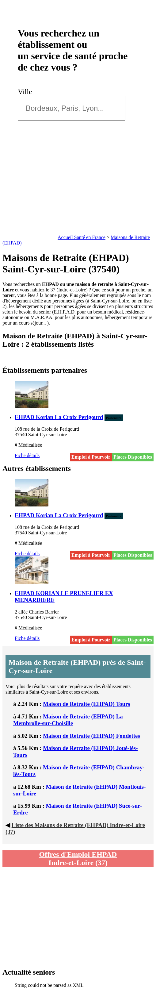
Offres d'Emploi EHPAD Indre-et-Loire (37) (78, 858)
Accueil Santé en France (81, 237)
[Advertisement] (78, 187)
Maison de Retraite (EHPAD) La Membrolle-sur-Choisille (68, 719)
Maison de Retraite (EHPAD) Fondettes (91, 736)
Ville (27, 92)
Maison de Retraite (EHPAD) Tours (86, 704)
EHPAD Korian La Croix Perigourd (59, 417)
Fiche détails (27, 455)
